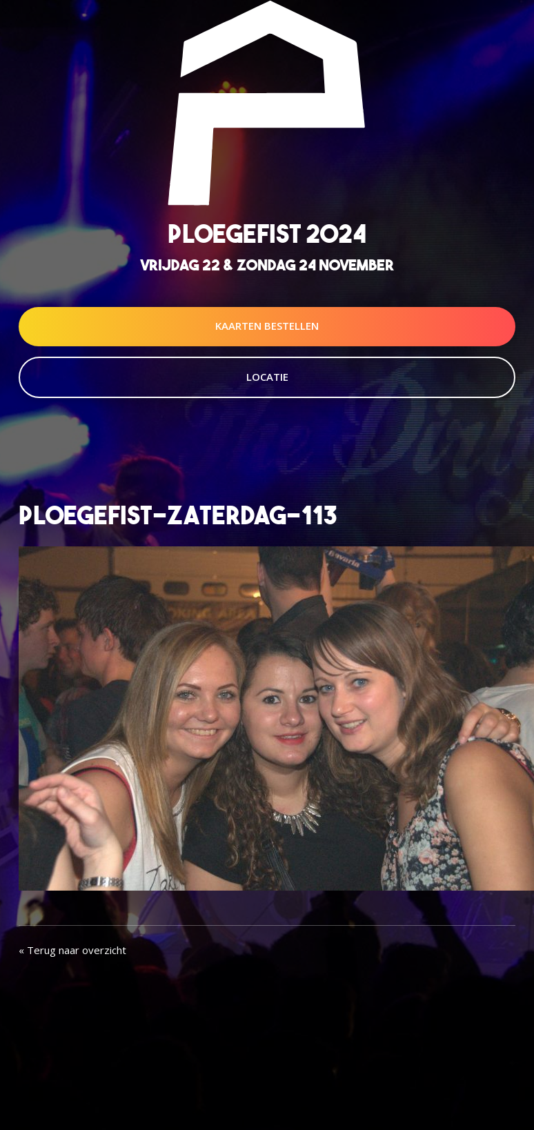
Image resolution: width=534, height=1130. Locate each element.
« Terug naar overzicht (72, 950)
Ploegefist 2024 (267, 233)
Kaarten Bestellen (267, 326)
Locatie (267, 377)
